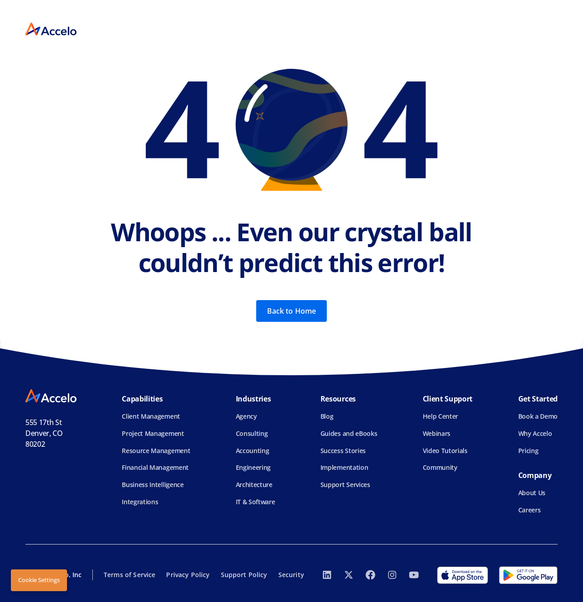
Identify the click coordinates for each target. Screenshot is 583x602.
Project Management (153, 433)
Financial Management (155, 467)
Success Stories (343, 450)
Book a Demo (538, 416)
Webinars (436, 433)
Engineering (253, 467)
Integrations (140, 501)
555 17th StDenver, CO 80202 (44, 433)
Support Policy (244, 574)
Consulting (252, 433)
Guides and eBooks (349, 433)
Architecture (254, 484)
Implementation (344, 467)
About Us (531, 492)
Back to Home (291, 311)
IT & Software (255, 501)
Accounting (252, 450)
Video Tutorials (445, 450)
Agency (246, 416)
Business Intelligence (152, 484)
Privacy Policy (188, 574)
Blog (327, 416)
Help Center (440, 416)
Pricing (528, 450)
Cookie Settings (39, 580)
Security (291, 574)
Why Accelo (535, 433)
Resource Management (156, 450)
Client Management (151, 416)
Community (440, 467)
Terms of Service (129, 574)
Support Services (345, 484)
